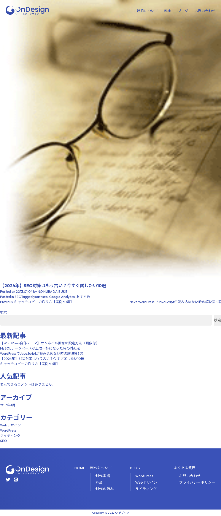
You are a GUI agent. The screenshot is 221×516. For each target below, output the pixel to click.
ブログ (183, 11)
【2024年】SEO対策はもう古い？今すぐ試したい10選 (42, 358)
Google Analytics (62, 296)
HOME (79, 468)
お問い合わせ (205, 11)
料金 (167, 11)
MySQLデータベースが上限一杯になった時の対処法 (40, 348)
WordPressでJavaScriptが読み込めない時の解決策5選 (41, 353)
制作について (147, 11)
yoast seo (40, 296)
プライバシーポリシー (197, 482)
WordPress (8, 430)
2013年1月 (7, 405)
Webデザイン (10, 425)
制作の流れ (104, 489)
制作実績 (102, 476)
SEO (17, 296)
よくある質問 (185, 468)
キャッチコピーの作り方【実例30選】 (30, 364)
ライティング (10, 435)
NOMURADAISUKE (52, 291)
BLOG (135, 468)
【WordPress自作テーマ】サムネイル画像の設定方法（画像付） (49, 343)
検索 (3, 312)
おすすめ (83, 296)
